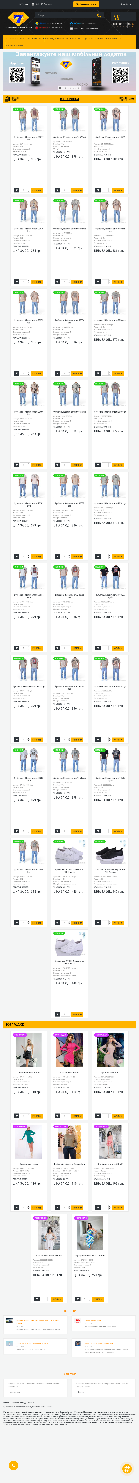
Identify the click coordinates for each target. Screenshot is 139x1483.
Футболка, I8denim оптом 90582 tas (69, 504)
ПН (114, 24)
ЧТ (123, 24)
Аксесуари (107, 39)
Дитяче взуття (90, 39)
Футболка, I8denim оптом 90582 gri (110, 503)
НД (132, 24)
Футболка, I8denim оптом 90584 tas (69, 687)
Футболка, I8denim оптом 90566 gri (69, 411)
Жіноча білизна (38, 39)
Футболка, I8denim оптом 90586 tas (28, 870)
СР (120, 24)
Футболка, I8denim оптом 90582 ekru (28, 504)
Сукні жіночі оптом (69, 1072)
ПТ (126, 24)
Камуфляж (116, 39)
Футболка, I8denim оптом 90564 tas (69, 321)
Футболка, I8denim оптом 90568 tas (110, 230)
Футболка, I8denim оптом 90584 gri (110, 686)
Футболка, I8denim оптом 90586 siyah (110, 779)
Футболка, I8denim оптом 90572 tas (110, 138)
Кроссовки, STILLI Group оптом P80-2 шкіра (110, 870)
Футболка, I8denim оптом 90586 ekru (28, 779)
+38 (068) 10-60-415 (89, 23)
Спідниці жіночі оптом (29, 1072)
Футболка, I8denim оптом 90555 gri (29, 686)
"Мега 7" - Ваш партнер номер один (99, 1343)
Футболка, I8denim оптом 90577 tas (28, 138)
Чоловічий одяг (12, 39)
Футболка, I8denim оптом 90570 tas (28, 230)
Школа (100, 39)
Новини (69, 1311)
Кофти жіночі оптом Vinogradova (69, 1164)
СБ (129, 24)
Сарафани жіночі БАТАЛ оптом (90, 1255)
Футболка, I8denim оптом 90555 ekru (28, 596)
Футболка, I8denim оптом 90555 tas (69, 596)
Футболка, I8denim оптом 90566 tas (28, 413)
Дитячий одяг (50, 39)
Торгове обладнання (14, 45)
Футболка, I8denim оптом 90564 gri (110, 320)
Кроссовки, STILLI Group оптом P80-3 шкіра (69, 870)
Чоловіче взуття (64, 39)
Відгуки (69, 1374)
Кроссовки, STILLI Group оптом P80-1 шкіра (69, 962)
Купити (36, 190)
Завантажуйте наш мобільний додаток (32, 1343)
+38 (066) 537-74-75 (55, 28)
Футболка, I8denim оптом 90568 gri (69, 228)
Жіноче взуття (77, 39)
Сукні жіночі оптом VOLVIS (110, 1164)
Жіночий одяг (25, 39)
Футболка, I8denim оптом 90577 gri (69, 137)
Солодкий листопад (93, 1320)
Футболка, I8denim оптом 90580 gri (110, 411)
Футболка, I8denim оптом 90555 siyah (110, 596)
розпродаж (15, 1025)
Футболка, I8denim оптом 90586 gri (69, 778)
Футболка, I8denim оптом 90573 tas (28, 321)
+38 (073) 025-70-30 (55, 23)
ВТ (117, 24)
